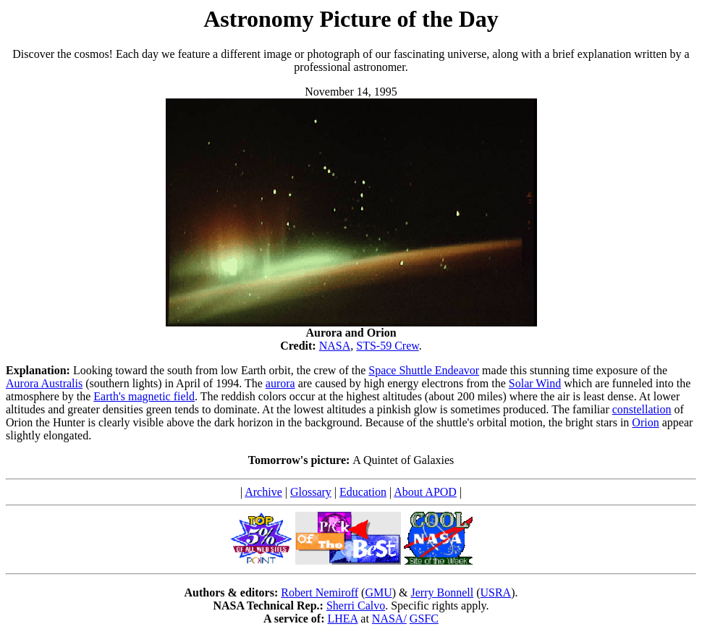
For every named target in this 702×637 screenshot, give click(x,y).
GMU (378, 592)
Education (362, 492)
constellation (642, 409)
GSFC (424, 618)
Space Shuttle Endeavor (423, 370)
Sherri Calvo (355, 605)
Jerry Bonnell (442, 592)
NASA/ (389, 618)
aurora (280, 383)
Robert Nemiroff (319, 592)
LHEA (343, 618)
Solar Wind (535, 383)
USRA (495, 592)
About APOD (425, 492)
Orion (645, 422)
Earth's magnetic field (144, 396)
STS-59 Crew (387, 345)
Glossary (310, 492)
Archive (263, 492)
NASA (335, 345)
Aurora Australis (44, 383)
